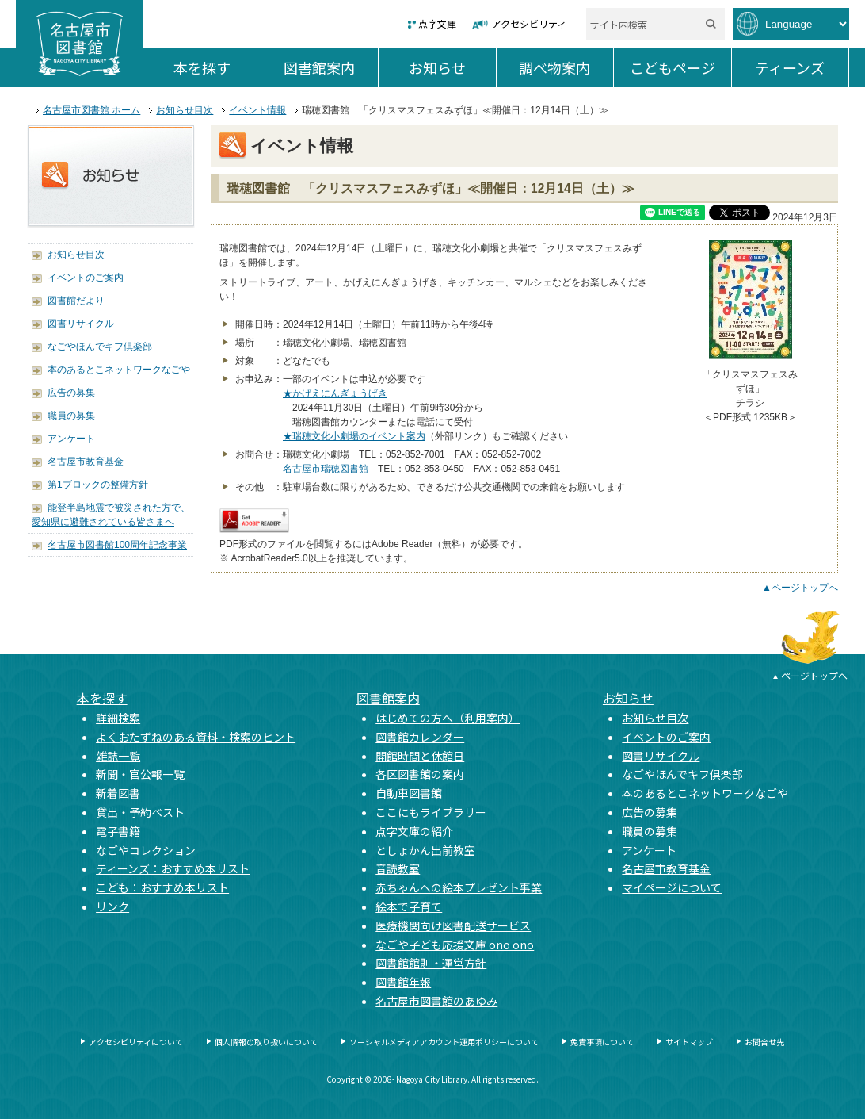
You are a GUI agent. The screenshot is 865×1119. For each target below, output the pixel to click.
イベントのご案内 (86, 277)
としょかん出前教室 (425, 850)
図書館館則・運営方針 (430, 963)
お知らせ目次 (184, 110)
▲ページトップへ (800, 587)
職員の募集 (71, 415)
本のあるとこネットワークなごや (119, 369)
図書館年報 (403, 982)
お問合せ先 (764, 1042)
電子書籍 (118, 831)
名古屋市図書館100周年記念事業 (117, 544)
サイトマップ (689, 1042)
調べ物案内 (566, 67)
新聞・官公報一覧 (140, 774)
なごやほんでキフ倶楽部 (100, 346)
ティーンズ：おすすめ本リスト (173, 868)
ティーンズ (801, 67)
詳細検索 (118, 718)
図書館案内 (331, 67)
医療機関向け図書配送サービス (453, 925)
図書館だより (76, 300)
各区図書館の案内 (419, 774)
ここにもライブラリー (430, 812)
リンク (112, 906)
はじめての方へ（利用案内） (447, 718)
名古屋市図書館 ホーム (91, 110)
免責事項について (602, 1042)
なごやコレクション (146, 850)
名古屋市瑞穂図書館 (325, 468)
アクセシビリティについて (136, 1042)
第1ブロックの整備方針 (98, 484)
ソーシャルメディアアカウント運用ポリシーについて (444, 1042)
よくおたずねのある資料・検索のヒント (195, 737)
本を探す (217, 67)
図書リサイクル (81, 323)
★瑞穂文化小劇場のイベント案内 (354, 436)
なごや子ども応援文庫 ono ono (454, 944)
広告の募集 (71, 392)
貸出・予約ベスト (140, 812)
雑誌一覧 (118, 756)
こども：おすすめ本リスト (162, 887)
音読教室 (397, 868)
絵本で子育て (408, 906)
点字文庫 (437, 23)
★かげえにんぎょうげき (335, 393)
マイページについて (672, 887)
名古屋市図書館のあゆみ (436, 1001)
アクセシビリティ (529, 23)
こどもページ (680, 67)
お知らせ (452, 67)
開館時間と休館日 (419, 756)
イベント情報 (257, 110)
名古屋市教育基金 (86, 461)
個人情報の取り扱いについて (266, 1042)
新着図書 (118, 793)
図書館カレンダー (419, 737)
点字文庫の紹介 (414, 831)
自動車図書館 (408, 793)
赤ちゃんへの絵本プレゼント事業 (458, 887)
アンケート (71, 438)
